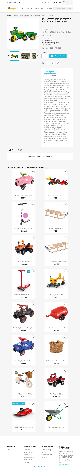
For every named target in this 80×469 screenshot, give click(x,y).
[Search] (63, 8)
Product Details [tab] (51, 75)
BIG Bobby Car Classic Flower (23, 195)
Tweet (53, 63)
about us (27, 455)
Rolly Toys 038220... (56, 394)
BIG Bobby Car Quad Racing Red (23, 328)
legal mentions (29, 452)
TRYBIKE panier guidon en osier (56, 361)
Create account (46, 455)
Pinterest (58, 63)
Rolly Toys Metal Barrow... (56, 427)
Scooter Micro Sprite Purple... (23, 228)
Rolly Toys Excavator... (56, 295)
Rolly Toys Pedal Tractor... (56, 195)
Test (8, 450)
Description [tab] (50, 72)
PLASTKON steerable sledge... (23, 427)
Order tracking (46, 450)
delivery (27, 450)
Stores (26, 462)
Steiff (49, 8)
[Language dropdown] (45, 2)
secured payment (30, 457)
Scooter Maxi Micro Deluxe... (23, 295)
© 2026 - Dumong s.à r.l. (40, 466)
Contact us (28, 459)
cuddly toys (39, 8)
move (29, 8)
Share (48, 63)
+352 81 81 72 (17, 2)
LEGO (23, 8)
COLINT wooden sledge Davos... (56, 228)
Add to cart (58, 56)
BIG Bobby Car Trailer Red (56, 328)
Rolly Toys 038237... (23, 262)
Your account (47, 446)
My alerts (44, 457)
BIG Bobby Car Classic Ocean (23, 361)
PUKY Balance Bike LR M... (24, 394)
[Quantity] (43, 56)
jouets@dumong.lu (65, 464)
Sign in (43, 452)
